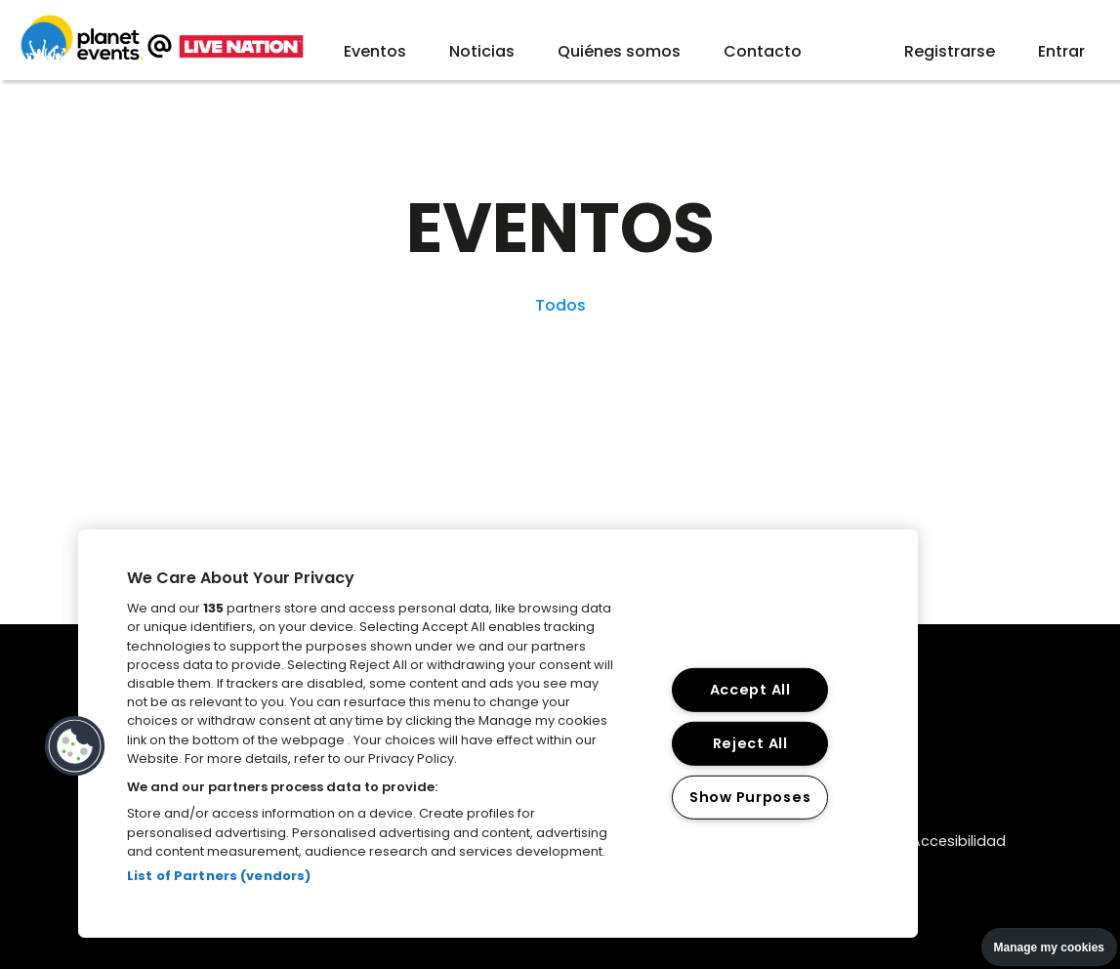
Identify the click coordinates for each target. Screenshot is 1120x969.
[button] (75, 746)
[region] (498, 733)
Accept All (750, 689)
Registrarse (949, 51)
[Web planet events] (162, 57)
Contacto (763, 51)
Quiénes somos (619, 51)
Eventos (375, 51)
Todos (560, 305)
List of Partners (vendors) (219, 875)
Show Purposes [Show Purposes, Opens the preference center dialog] (749, 796)
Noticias (482, 51)
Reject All (750, 743)
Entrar (1061, 51)
